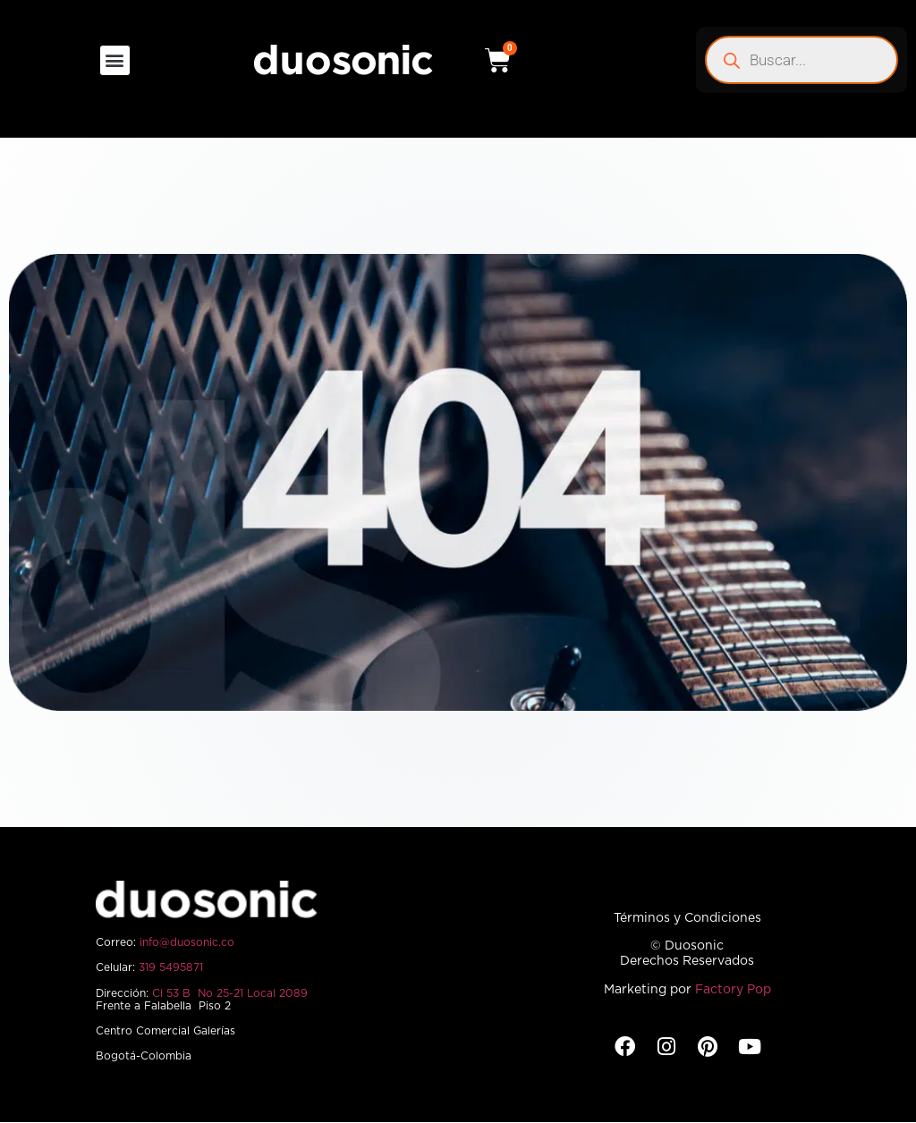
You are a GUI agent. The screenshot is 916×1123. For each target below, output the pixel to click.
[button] (115, 60)
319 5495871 (171, 967)
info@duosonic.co (187, 942)
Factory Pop (733, 990)
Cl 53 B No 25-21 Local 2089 (230, 993)
